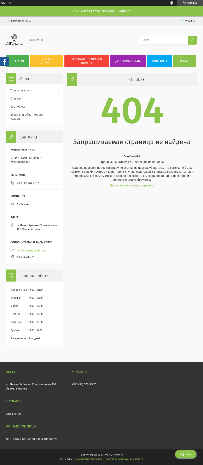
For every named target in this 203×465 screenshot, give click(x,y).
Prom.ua (118, 455)
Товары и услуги (46, 61)
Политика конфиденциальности (124, 458)
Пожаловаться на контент (89, 458)
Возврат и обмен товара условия (27, 116)
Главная (17, 61)
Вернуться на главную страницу (132, 185)
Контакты (159, 61)
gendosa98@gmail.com (31, 250)
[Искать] (192, 40)
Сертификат (18, 106)
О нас (184, 61)
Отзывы (15, 98)
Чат (185, 454)
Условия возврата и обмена (86, 61)
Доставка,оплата (128, 61)
